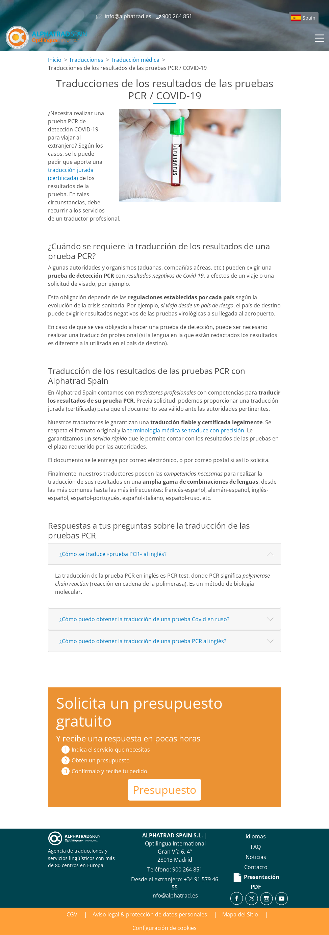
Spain (309, 18)
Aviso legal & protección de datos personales (150, 914)
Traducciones (86, 60)
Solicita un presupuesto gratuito (139, 711)
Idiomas (256, 836)
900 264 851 (187, 869)
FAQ (256, 847)
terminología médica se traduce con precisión (185, 430)
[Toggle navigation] (319, 37)
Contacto (256, 867)
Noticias (256, 857)
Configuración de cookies (164, 928)
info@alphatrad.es (174, 895)
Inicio (54, 60)
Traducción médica (135, 60)
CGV (72, 914)
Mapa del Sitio (240, 914)
